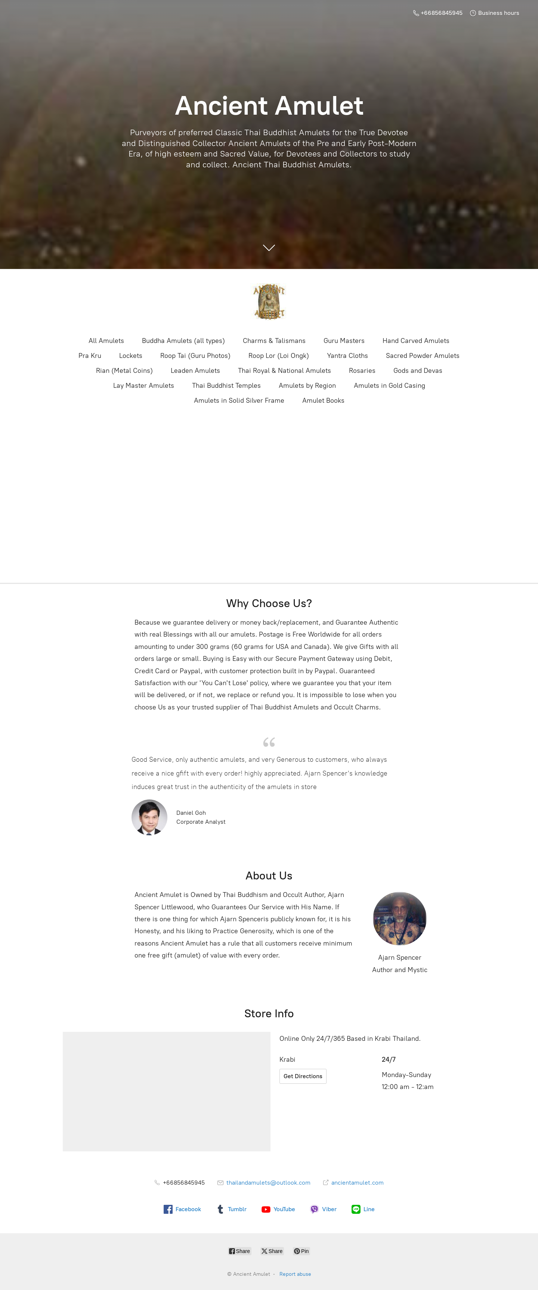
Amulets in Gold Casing (389, 385)
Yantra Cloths (347, 356)
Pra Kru (89, 356)
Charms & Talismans (274, 341)
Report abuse (295, 1274)
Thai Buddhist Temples (226, 385)
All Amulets (106, 341)
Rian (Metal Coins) (124, 370)
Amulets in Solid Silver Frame (239, 400)
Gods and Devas (417, 370)
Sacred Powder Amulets (423, 356)
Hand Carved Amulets (416, 341)
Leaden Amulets (195, 370)
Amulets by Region (307, 385)
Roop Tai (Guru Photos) (195, 356)
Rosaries (362, 370)
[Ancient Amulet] (269, 302)
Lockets (130, 356)
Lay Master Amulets (143, 385)
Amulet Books (323, 400)
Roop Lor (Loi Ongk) (278, 356)
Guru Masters (344, 341)
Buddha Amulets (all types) (183, 341)
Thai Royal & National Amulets (284, 370)
